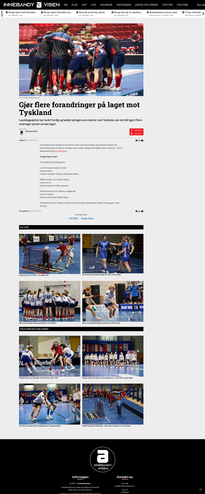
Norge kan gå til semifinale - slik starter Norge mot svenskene (128, 12)
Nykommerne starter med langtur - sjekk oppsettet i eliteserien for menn (163, 12)
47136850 (138, 130)
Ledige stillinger (146, 4)
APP (84, 4)
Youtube (182, 4)
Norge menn (87, 218)
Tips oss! (138, 134)
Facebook (106, 4)
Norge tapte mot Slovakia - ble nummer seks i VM (22, 12)
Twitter (167, 4)
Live (93, 4)
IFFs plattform (60, 151)
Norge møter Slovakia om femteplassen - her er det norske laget (57, 12)
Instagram (124, 4)
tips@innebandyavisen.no (125, 486)
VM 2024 (73, 218)
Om (66, 4)
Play (75, 4)
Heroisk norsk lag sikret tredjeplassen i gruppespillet (91, 12)
